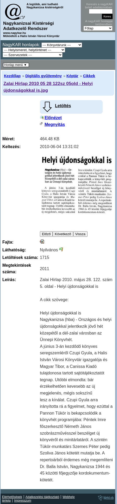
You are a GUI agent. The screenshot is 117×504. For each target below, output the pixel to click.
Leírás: (9, 279)
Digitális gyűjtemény (43, 76)
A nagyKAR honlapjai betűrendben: (99, 23)
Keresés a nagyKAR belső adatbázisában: (99, 6)
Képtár (72, 76)
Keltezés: (11, 146)
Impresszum (22, 500)
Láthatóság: (14, 250)
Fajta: (8, 242)
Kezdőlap (12, 76)
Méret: (8, 139)
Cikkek (89, 76)
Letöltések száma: (20, 257)
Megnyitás (55, 124)
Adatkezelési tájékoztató (42, 497)
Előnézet (53, 118)
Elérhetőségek (12, 497)
